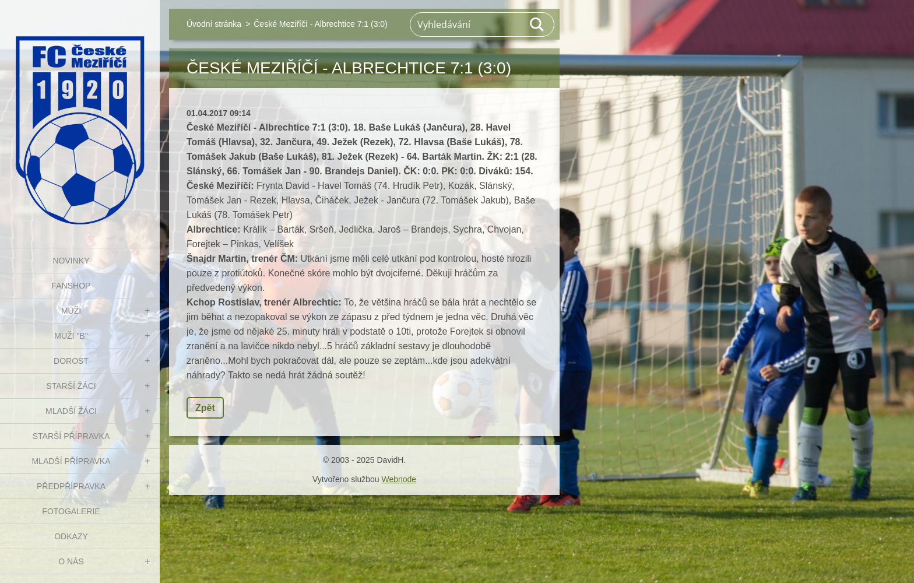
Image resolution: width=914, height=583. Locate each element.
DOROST (71, 361)
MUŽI (71, 310)
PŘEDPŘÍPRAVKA (71, 486)
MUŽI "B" (70, 335)
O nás (71, 561)
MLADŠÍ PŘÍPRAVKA (70, 461)
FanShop (71, 285)
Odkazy (71, 536)
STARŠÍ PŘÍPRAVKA (71, 436)
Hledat (537, 24)
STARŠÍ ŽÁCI (71, 386)
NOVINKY (70, 260)
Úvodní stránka (214, 24)
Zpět (205, 408)
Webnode (398, 479)
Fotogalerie (71, 511)
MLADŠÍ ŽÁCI (71, 411)
